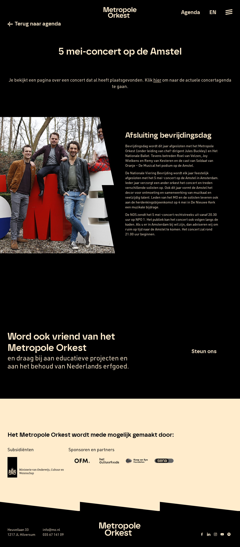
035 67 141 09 (53, 534)
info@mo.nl (51, 529)
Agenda (190, 12)
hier (157, 80)
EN (212, 12)
